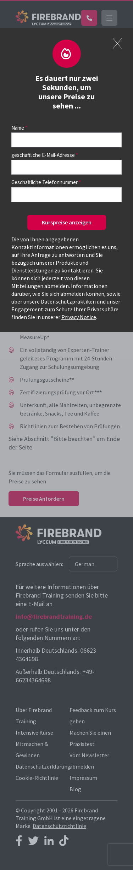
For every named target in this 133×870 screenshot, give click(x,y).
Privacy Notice (78, 317)
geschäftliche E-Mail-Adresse (43, 155)
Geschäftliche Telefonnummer (44, 182)
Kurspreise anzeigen (67, 222)
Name (17, 127)
